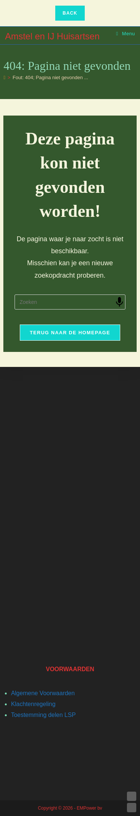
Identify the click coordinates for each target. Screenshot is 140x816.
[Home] (4, 77)
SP (71, 715)
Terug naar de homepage (70, 332)
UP (131, 796)
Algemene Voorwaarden (43, 693)
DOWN (131, 807)
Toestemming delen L (39, 715)
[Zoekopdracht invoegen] (70, 302)
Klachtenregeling (33, 704)
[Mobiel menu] (125, 33)
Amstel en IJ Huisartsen (52, 36)
